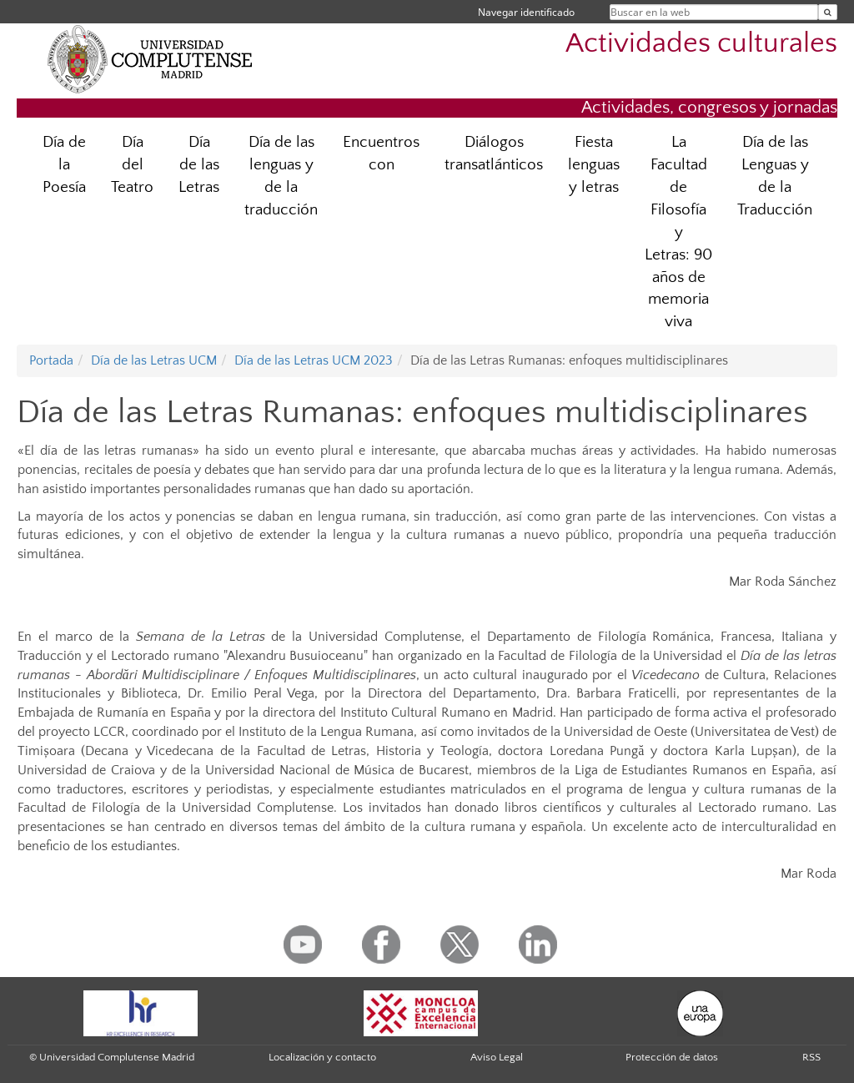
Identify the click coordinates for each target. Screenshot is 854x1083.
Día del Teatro (132, 164)
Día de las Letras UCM (154, 360)
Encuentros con (381, 153)
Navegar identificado (526, 12)
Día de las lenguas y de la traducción (281, 176)
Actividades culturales (701, 43)
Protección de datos (671, 1057)
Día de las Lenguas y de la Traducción (774, 176)
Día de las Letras (198, 164)
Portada (51, 360)
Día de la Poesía (64, 164)
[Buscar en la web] (827, 12)
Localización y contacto (322, 1057)
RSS (811, 1057)
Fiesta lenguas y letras (594, 164)
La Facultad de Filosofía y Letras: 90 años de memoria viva (678, 231)
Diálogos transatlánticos (494, 153)
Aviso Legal (496, 1057)
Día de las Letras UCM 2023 (313, 360)
